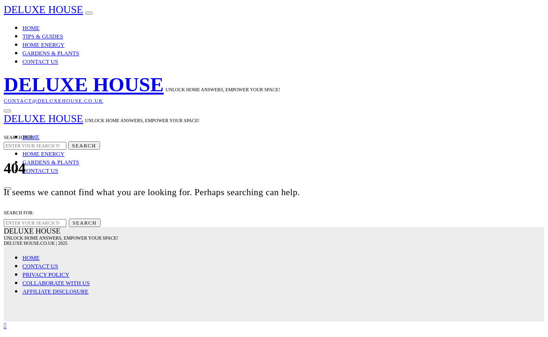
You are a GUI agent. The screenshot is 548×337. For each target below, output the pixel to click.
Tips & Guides (42, 36)
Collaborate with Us (56, 283)
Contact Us (40, 62)
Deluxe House (43, 9)
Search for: (19, 137)
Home (31, 28)
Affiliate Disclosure (55, 291)
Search (84, 145)
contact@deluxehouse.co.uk (53, 100)
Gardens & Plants (50, 53)
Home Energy (43, 45)
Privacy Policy (45, 274)
